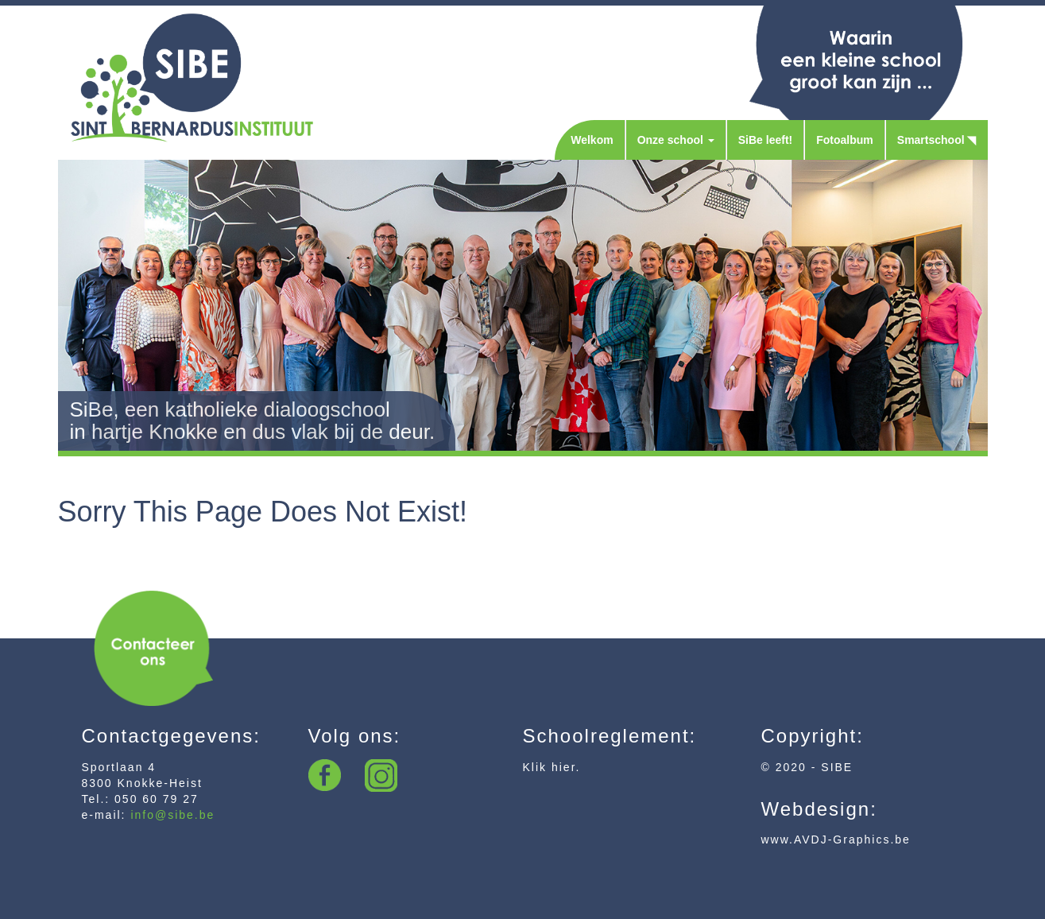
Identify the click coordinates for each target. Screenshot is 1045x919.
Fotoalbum (844, 140)
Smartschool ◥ (937, 140)
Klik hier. (552, 767)
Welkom (592, 140)
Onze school (675, 140)
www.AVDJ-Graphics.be (836, 839)
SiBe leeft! (765, 140)
